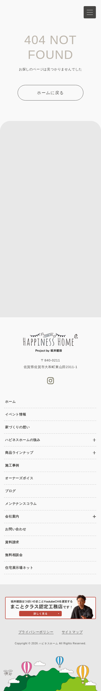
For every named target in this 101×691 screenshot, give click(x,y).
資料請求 (12, 542)
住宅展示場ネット (19, 568)
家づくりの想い (17, 427)
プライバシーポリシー (36, 632)
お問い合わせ (15, 529)
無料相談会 (14, 555)
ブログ (10, 491)
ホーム (10, 402)
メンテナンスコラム (21, 504)
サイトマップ (72, 632)
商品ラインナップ (19, 453)
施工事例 (12, 465)
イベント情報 (15, 414)
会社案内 (12, 516)
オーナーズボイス (19, 478)
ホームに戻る (50, 93)
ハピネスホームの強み (22, 440)
